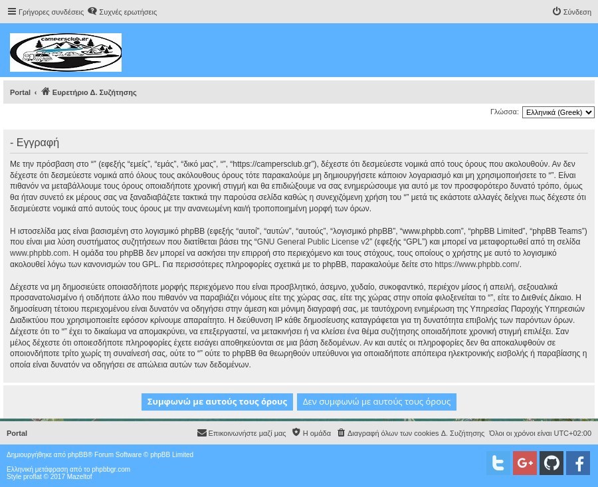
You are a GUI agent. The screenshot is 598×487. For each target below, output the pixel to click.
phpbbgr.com (111, 469)
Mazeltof (79, 476)
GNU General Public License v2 (313, 241)
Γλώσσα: (504, 112)
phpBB (78, 454)
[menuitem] (122, 12)
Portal (20, 92)
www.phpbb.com (39, 253)
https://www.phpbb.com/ (477, 264)
